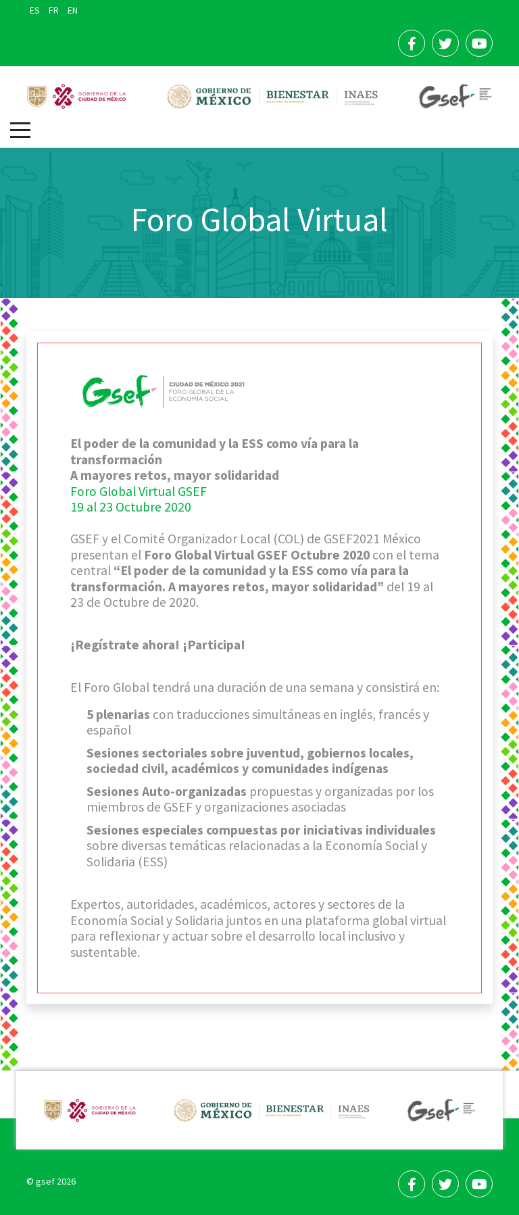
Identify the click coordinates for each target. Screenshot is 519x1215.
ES (36, 10)
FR (55, 10)
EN (73, 10)
